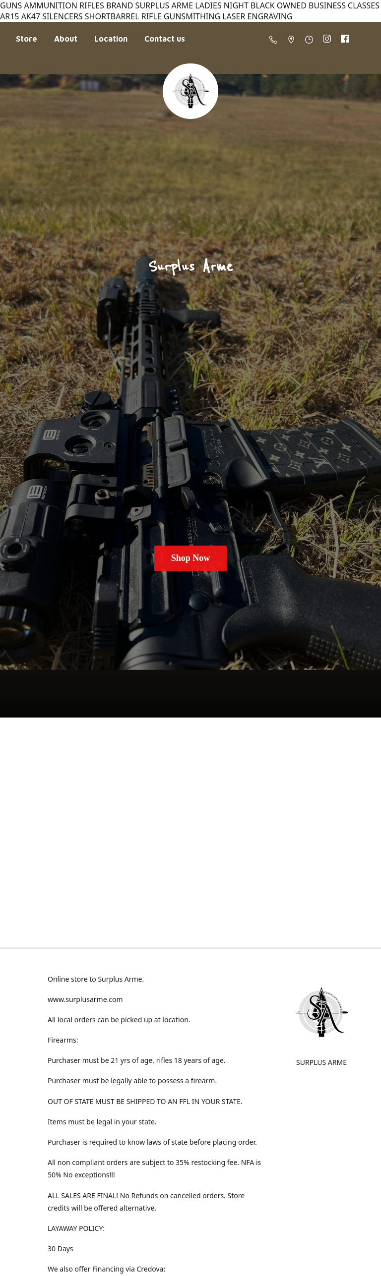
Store (26, 38)
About (65, 38)
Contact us (164, 38)
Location (110, 38)
